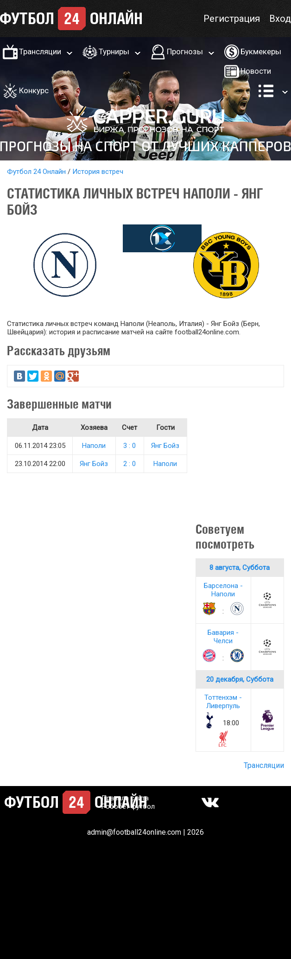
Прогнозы (185, 51)
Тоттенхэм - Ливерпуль (223, 701)
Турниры (114, 51)
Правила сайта (125, 798)
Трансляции (40, 51)
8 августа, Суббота (239, 567)
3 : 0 (129, 445)
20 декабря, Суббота (239, 679)
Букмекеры (260, 51)
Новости (255, 71)
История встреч (97, 171)
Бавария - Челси (223, 636)
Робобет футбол (128, 806)
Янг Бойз (165, 445)
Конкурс (34, 90)
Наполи (94, 445)
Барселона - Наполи (223, 590)
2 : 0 (129, 464)
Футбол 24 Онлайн (36, 171)
